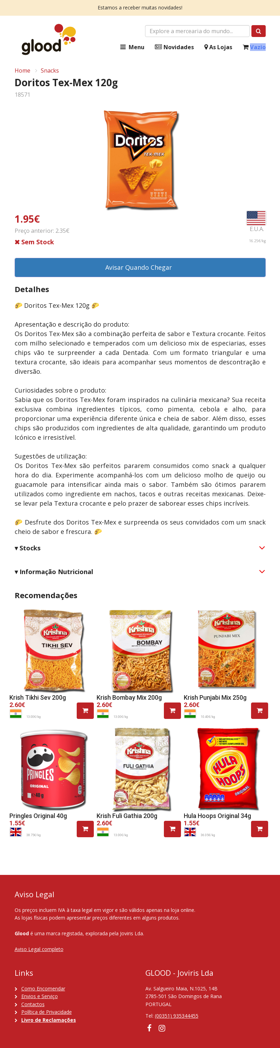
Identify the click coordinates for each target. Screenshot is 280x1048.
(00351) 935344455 (176, 1015)
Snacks (50, 70)
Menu (131, 47)
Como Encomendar (43, 988)
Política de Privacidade (46, 1012)
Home (22, 70)
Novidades (174, 47)
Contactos (33, 1004)
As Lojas (218, 47)
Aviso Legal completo (39, 949)
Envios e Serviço (39, 996)
